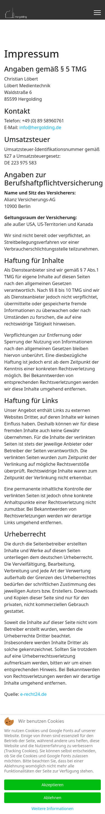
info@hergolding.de (40, 127)
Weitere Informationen (53, 808)
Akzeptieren (52, 784)
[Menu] (97, 12)
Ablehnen (52, 797)
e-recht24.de (33, 694)
